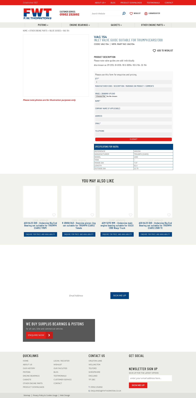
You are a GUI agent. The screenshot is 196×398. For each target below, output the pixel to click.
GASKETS (27, 379)
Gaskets (115, 25)
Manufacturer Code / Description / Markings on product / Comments (124, 86)
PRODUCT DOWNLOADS (131, 3)
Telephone (99, 131)
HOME (25, 31)
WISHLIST (137, 13)
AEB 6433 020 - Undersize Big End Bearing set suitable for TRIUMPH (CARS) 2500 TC (155, 225)
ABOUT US (99, 3)
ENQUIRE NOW (36, 335)
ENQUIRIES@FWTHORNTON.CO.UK (106, 391)
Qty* (97, 79)
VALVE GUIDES (55, 31)
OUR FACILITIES (60, 368)
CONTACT (169, 3)
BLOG (113, 3)
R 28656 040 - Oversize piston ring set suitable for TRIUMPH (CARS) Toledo (79, 225)
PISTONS (26, 372)
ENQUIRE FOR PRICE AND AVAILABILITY (40, 234)
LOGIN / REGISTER (61, 361)
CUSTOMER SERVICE (63, 379)
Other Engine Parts (152, 25)
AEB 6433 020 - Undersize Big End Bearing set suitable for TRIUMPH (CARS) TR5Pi (40, 225)
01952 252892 (69, 14)
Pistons (42, 25)
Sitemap (27, 395)
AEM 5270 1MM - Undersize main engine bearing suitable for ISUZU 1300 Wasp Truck (117, 225)
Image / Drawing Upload (105, 94)
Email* (98, 123)
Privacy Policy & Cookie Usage (45, 395)
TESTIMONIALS (153, 3)
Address (98, 116)
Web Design (65, 395)
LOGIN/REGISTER (154, 13)
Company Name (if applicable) (107, 109)
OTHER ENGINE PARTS (38, 31)
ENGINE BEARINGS (31, 376)
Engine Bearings (79, 25)
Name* (97, 101)
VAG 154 (66, 31)
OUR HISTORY (29, 368)
